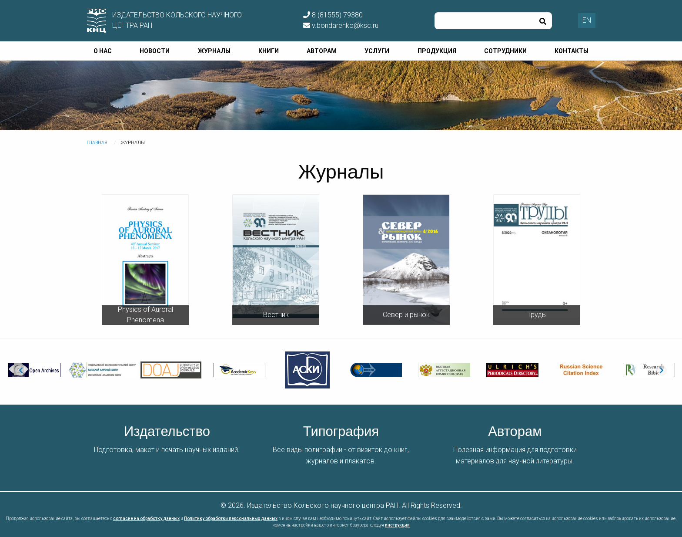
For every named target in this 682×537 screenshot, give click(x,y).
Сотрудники (505, 50)
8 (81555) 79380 (333, 15)
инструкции (397, 525)
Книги (268, 50)
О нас (103, 50)
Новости (155, 50)
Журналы (214, 50)
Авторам (322, 50)
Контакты (571, 50)
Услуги (376, 50)
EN (586, 20)
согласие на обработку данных (146, 518)
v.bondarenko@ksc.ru (340, 25)
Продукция (437, 50)
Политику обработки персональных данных (230, 518)
